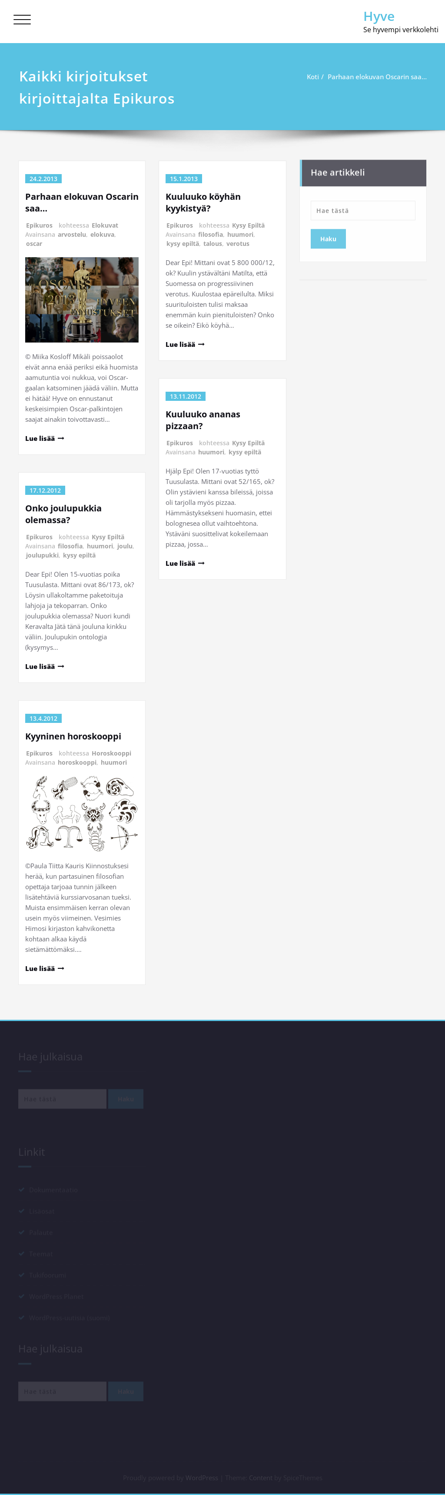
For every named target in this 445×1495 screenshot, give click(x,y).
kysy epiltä (79, 555)
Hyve (379, 16)
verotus (237, 243)
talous (212, 243)
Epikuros (39, 225)
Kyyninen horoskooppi (73, 736)
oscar (34, 243)
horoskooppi (77, 762)
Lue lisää (40, 438)
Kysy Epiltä (108, 537)
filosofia (70, 546)
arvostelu (72, 234)
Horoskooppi (111, 753)
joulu (125, 546)
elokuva (102, 234)
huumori (100, 546)
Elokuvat (105, 225)
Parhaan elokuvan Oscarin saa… (380, 76)
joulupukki (42, 555)
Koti (316, 76)
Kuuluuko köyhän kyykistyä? (203, 202)
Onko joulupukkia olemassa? (63, 514)
